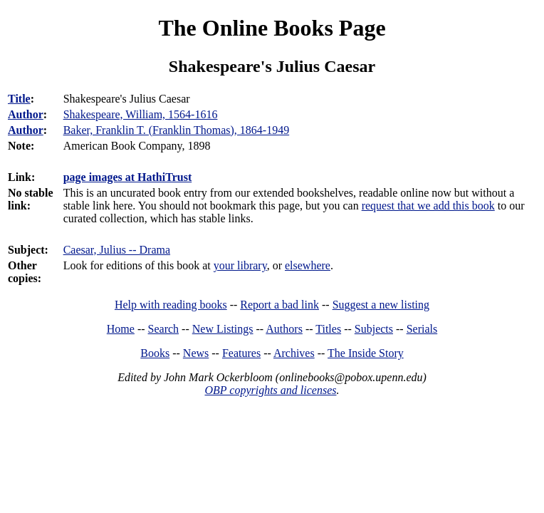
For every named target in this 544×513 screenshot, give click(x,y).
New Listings (222, 329)
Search (163, 329)
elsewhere (307, 265)
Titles (328, 329)
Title (19, 99)
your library (240, 265)
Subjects (374, 329)
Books (154, 353)
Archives (294, 353)
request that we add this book (428, 206)
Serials (422, 329)
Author (25, 114)
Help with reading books (171, 305)
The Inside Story (366, 353)
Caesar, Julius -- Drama (116, 250)
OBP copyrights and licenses (270, 390)
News (196, 353)
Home (121, 329)
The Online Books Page (271, 28)
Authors (284, 329)
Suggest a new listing (381, 305)
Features (241, 353)
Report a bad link (279, 305)
